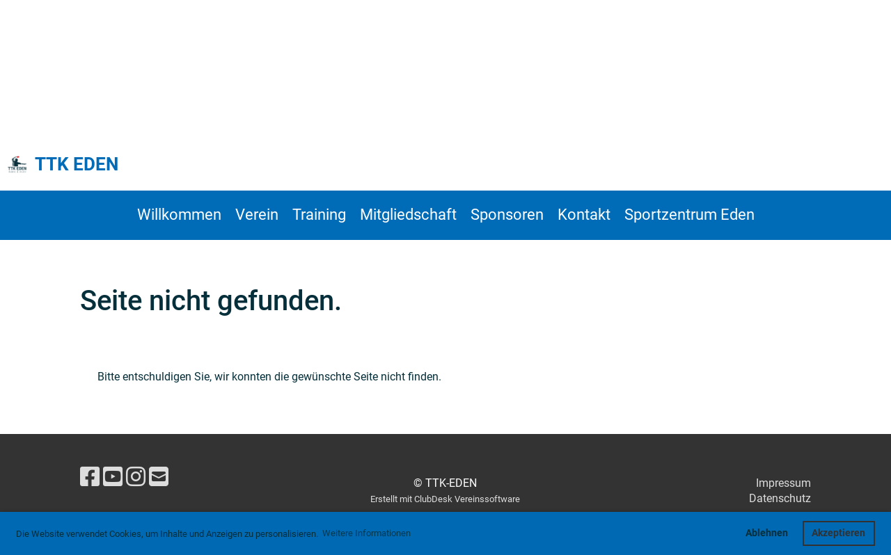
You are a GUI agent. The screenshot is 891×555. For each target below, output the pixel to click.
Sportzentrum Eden (689, 214)
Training (319, 214)
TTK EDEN (76, 164)
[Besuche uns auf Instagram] (135, 477)
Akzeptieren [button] (838, 533)
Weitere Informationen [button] (366, 533)
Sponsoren (507, 214)
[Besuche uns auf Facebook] (90, 477)
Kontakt (584, 214)
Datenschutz (780, 498)
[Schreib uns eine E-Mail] (158, 477)
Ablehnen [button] (767, 533)
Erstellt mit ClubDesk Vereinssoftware (445, 499)
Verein (256, 214)
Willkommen (179, 214)
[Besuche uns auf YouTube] (113, 477)
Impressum (783, 483)
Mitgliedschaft (408, 214)
